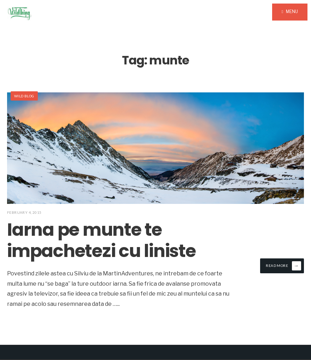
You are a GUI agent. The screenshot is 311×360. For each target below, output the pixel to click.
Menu (290, 11)
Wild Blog (24, 96)
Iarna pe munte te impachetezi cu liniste (101, 240)
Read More (283, 265)
